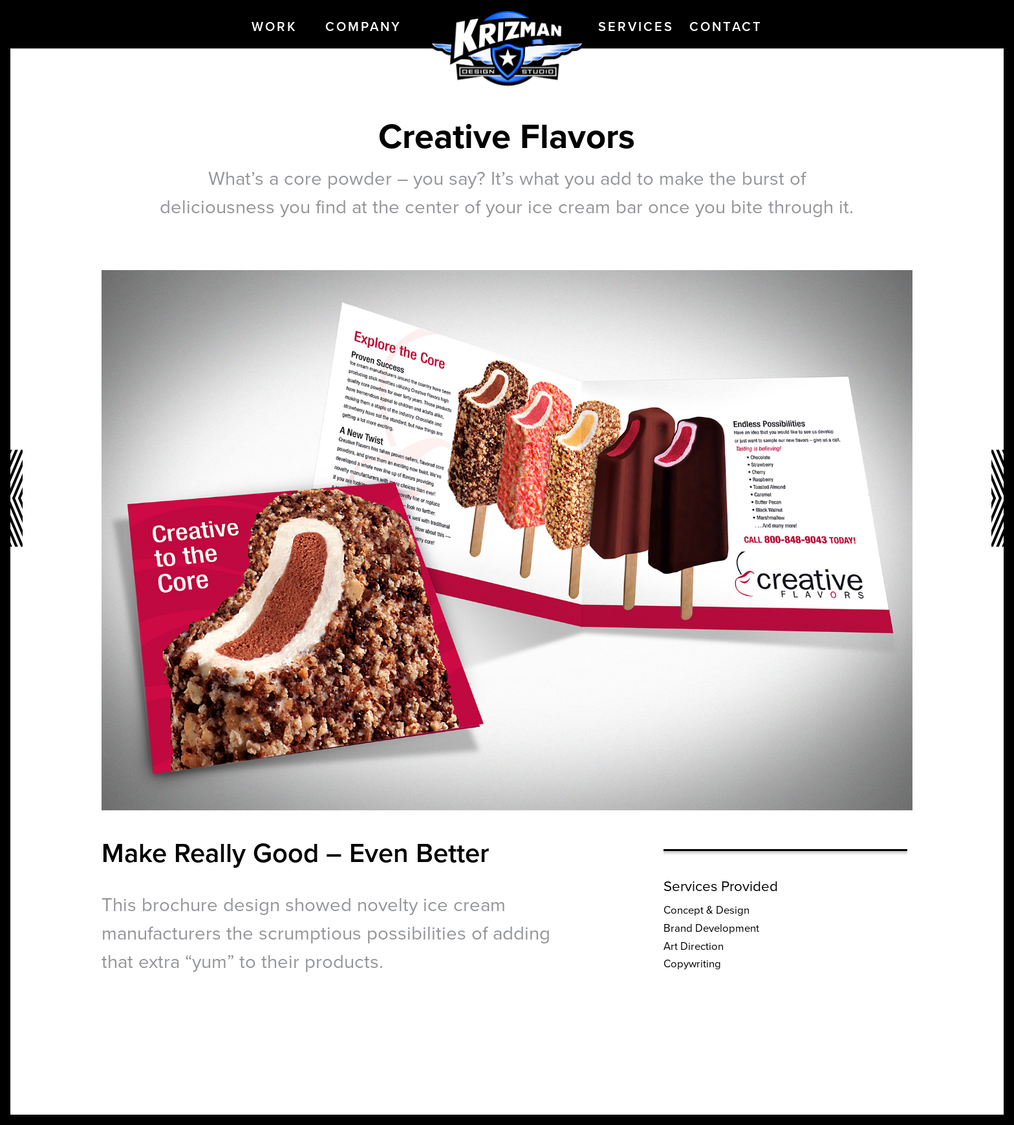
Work (274, 27)
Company (363, 27)
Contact (725, 27)
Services (636, 27)
